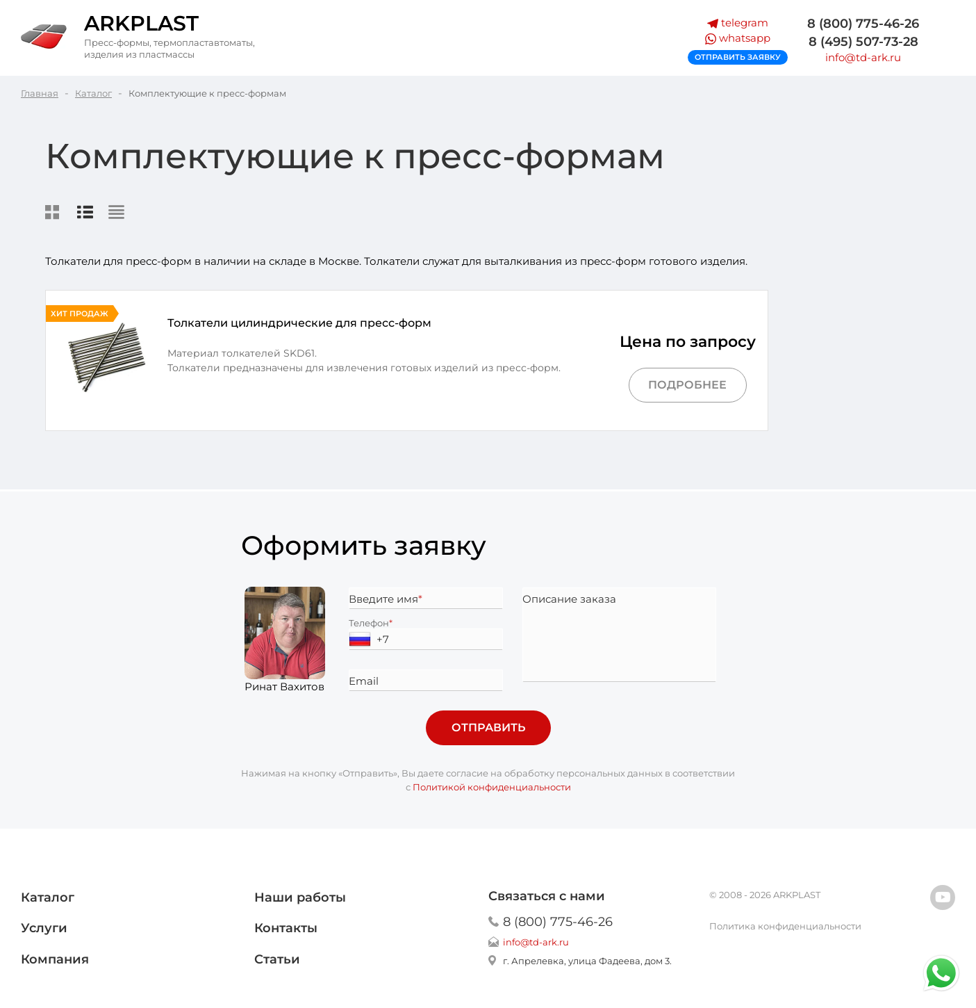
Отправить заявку (738, 57)
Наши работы (300, 897)
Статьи (277, 959)
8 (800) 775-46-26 (863, 23)
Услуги (44, 928)
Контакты (285, 928)
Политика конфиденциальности (785, 926)
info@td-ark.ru (863, 57)
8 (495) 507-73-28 (863, 41)
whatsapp (737, 37)
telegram (737, 22)
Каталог (47, 897)
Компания (55, 959)
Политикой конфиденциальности (492, 786)
